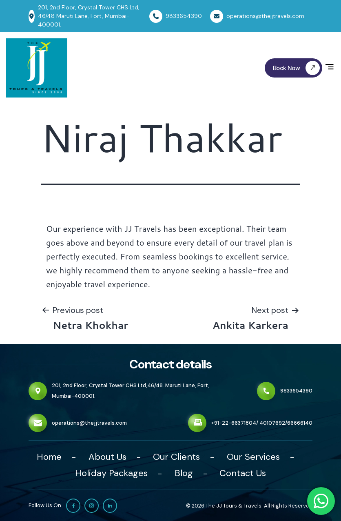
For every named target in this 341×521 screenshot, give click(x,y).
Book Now (297, 68)
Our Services (253, 457)
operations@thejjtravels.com (89, 422)
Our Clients (176, 457)
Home (49, 457)
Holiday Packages (111, 473)
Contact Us (242, 473)
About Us (107, 457)
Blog (184, 473)
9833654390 (296, 390)
